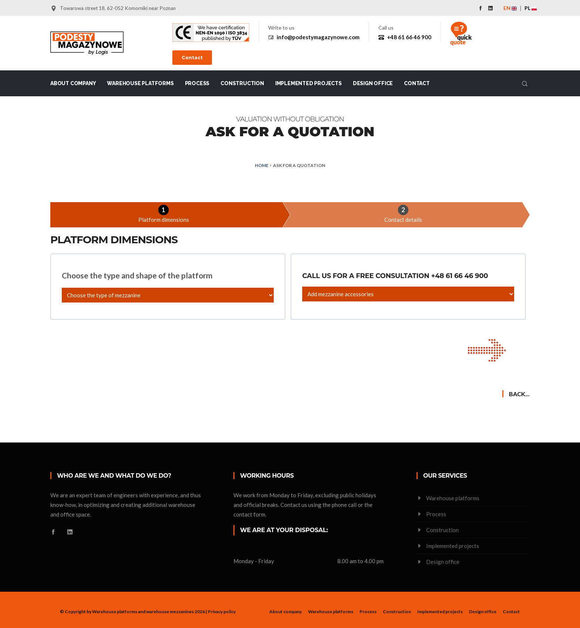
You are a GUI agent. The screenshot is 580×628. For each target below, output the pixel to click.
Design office (373, 83)
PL (531, 8)
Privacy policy (222, 611)
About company (73, 83)
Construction (242, 83)
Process (197, 83)
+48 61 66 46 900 (409, 37)
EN (510, 8)
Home (262, 165)
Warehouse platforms (140, 83)
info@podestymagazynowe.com (318, 37)
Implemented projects (308, 83)
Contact (192, 57)
